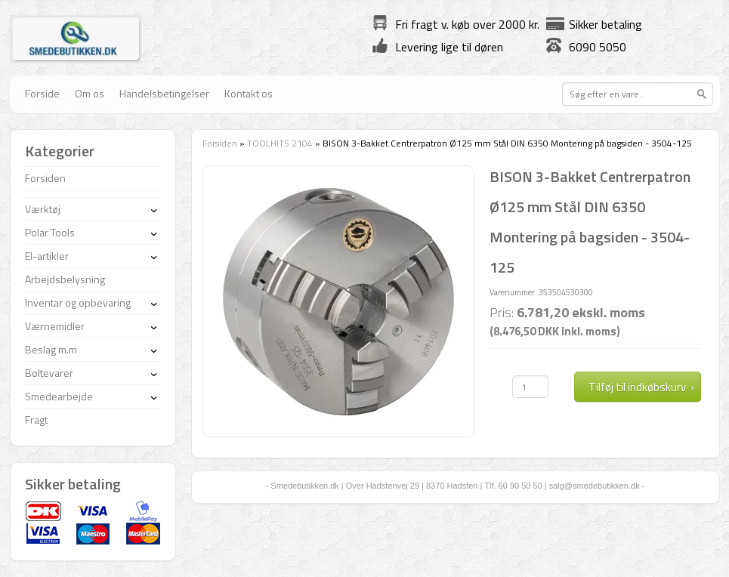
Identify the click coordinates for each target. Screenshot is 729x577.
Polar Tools (50, 232)
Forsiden (219, 143)
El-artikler (47, 256)
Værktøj (42, 209)
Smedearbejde (59, 396)
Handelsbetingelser (164, 93)
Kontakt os (248, 93)
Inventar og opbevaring (78, 302)
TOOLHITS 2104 (280, 143)
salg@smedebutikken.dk (594, 485)
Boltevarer (49, 373)
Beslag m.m (51, 349)
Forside (42, 93)
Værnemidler (55, 326)
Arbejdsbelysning (65, 279)
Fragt (36, 419)
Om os (89, 93)
